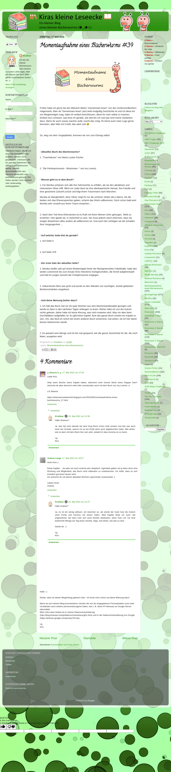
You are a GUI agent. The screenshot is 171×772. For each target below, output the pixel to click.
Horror (147, 231)
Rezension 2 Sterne (154, 322)
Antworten (52, 404)
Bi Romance (150, 157)
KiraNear (59, 416)
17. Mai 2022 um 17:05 (73, 372)
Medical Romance (153, 278)
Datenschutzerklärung (15, 688)
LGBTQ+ (149, 261)
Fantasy (148, 185)
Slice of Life (150, 375)
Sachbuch (149, 360)
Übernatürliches (152, 403)
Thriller (148, 393)
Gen (147, 210)
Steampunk (150, 379)
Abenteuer (149, 149)
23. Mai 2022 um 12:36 (79, 416)
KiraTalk (148, 239)
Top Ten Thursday (153, 396)
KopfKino (149, 246)
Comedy (148, 170)
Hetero (148, 214)
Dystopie (149, 178)
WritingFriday (151, 414)
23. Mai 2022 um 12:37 (79, 502)
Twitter (8, 664)
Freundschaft (151, 196)
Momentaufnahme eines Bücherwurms (65, 345)
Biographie (150, 160)
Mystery (148, 298)
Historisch (149, 217)
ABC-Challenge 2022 (154, 143)
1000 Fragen (151, 139)
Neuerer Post (48, 638)
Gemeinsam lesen (153, 204)
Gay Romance (151, 200)
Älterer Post (130, 638)
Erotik (147, 181)
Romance (149, 353)
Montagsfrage (151, 294)
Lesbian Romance (153, 253)
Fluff (147, 189)
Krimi (147, 250)
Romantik (149, 357)
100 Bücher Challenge (155, 133)
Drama (148, 174)
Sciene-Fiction (151, 368)
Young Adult (150, 417)
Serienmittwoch (152, 372)
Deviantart (10, 661)
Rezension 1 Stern (153, 316)
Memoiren (149, 282)
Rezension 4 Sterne (154, 334)
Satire (147, 364)
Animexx (9, 657)
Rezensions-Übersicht (155, 347)
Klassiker (149, 242)
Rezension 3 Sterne (154, 328)
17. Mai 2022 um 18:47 (73, 458)
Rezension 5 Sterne (154, 341)
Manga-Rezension (153, 265)
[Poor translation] (11, 726)
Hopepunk (149, 221)
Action (147, 153)
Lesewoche (150, 257)
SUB (147, 383)
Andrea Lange (54, 458)
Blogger (91, 700)
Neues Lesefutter (153, 302)
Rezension (150, 312)
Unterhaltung (151, 406)
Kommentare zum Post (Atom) (65, 644)
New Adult (149, 308)
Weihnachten (151, 410)
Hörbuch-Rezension (154, 225)
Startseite (89, 638)
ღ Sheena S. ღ (54, 372)
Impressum (10, 676)
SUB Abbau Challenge (155, 386)
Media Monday (151, 274)
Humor (148, 235)
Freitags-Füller (151, 193)
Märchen (149, 271)
